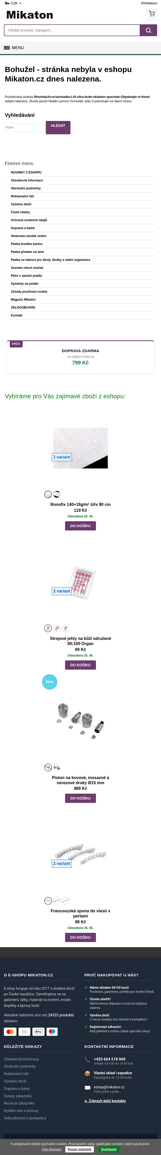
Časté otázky (20, 212)
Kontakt (16, 315)
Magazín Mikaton (23, 299)
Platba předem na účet (27, 252)
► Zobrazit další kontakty (105, 1101)
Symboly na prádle (24, 283)
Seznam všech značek (27, 268)
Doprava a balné (23, 228)
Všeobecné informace (27, 180)
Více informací (51, 1149)
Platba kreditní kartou (26, 244)
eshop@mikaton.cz (109, 1087)
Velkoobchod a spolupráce (25, 1118)
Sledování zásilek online (28, 236)
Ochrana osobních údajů (29, 220)
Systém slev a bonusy (21, 1111)
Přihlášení (149, 3)
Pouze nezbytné (79, 1149)
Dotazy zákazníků (18, 1096)
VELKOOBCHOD (23, 307)
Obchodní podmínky (26, 188)
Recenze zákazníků (19, 1103)
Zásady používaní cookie (29, 291)
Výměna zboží (21, 204)
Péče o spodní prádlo (26, 276)
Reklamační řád (22, 196)
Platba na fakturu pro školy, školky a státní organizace (50, 260)
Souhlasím (109, 1149)
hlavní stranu (123, 101)
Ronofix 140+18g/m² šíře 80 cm (80, 504)
